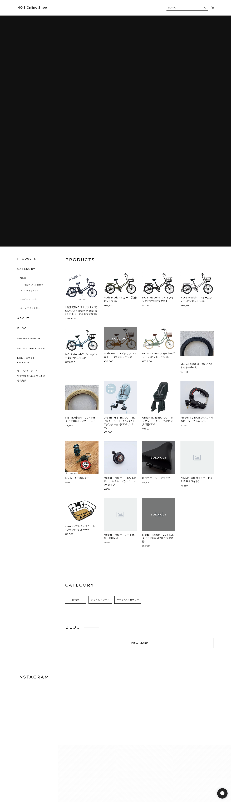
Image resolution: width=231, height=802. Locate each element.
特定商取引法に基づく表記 (31, 241)
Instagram (23, 227)
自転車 (23, 143)
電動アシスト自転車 (33, 150)
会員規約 (22, 245)
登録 (200, 738)
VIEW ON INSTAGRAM (115, 580)
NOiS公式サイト (26, 223)
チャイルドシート (28, 164)
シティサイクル (31, 155)
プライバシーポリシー (28, 236)
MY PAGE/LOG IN (31, 213)
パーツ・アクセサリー (30, 173)
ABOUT (23, 183)
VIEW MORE (139, 508)
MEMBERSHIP (28, 203)
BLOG (22, 193)
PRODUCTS (26, 124)
